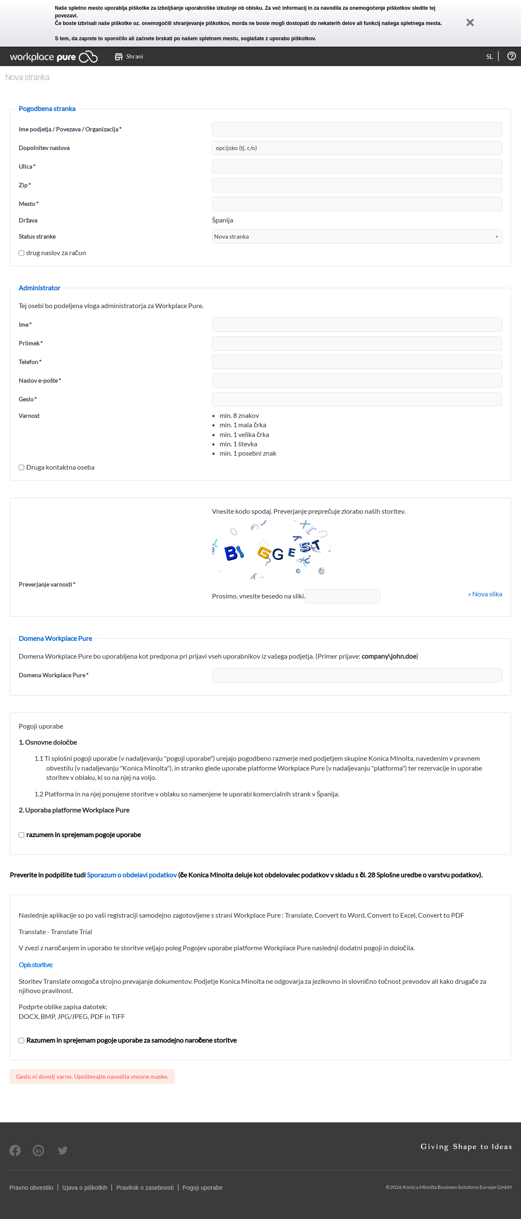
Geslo (28, 399)
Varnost (29, 415)
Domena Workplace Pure (54, 675)
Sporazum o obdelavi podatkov (132, 875)
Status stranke (37, 236)
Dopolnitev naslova (44, 147)
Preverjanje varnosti (47, 584)
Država (28, 220)
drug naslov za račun (52, 252)
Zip (25, 185)
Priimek (31, 343)
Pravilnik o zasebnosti (144, 1187)
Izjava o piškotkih (85, 1187)
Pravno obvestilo (31, 1187)
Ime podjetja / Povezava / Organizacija (70, 129)
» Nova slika (485, 594)
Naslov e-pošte (40, 380)
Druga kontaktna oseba (57, 467)
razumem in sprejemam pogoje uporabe (80, 834)
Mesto (29, 203)
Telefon (30, 361)
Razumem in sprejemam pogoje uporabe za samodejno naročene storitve (128, 1040)
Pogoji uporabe (203, 1187)
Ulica (27, 166)
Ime (25, 324)
